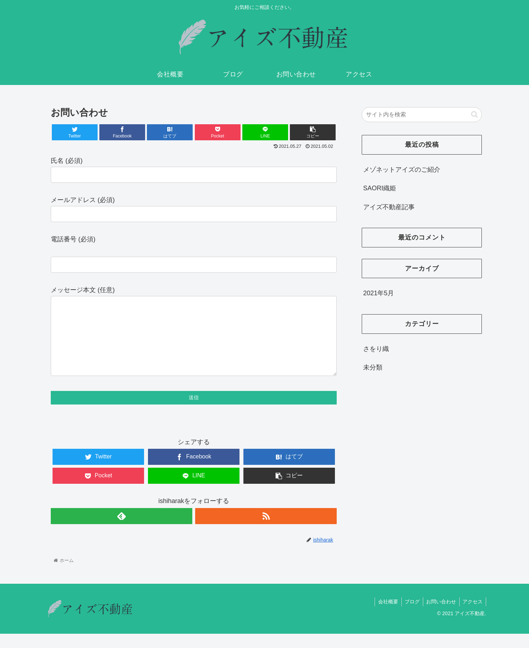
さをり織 (376, 348)
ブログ (409, 616)
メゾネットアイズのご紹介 (401, 169)
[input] (422, 114)
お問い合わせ (440, 616)
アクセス (472, 616)
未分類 (372, 367)
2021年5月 (378, 293)
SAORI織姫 (379, 188)
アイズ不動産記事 (389, 207)
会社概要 (385, 616)
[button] (474, 114)
